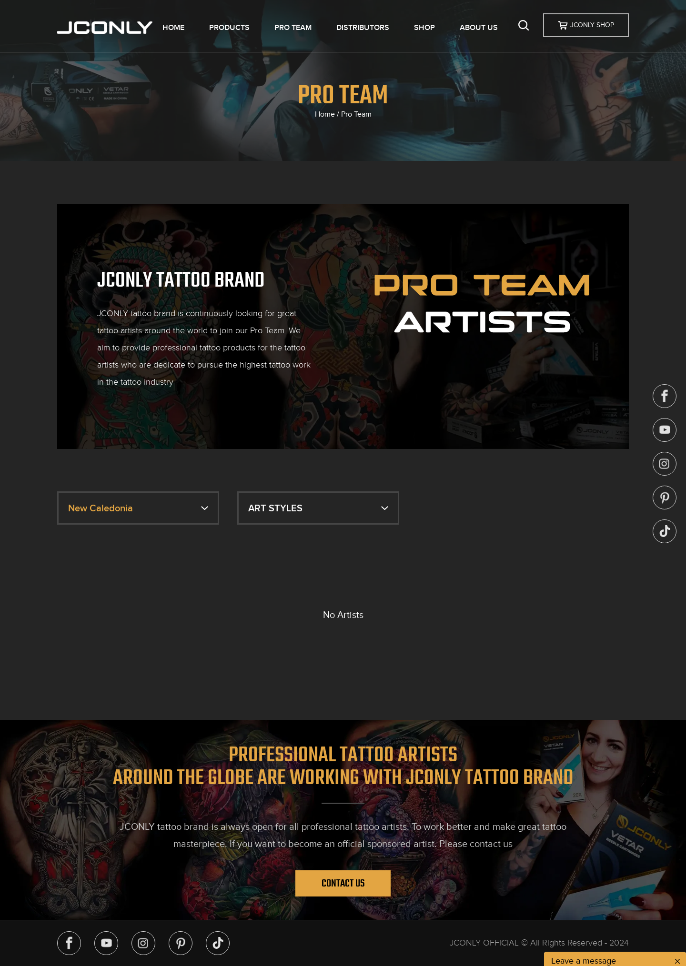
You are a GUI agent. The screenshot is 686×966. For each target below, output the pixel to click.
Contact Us (343, 883)
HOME (173, 27)
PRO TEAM (293, 27)
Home (325, 114)
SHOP (424, 27)
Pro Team (356, 114)
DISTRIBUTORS (362, 27)
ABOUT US (479, 27)
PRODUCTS (229, 27)
